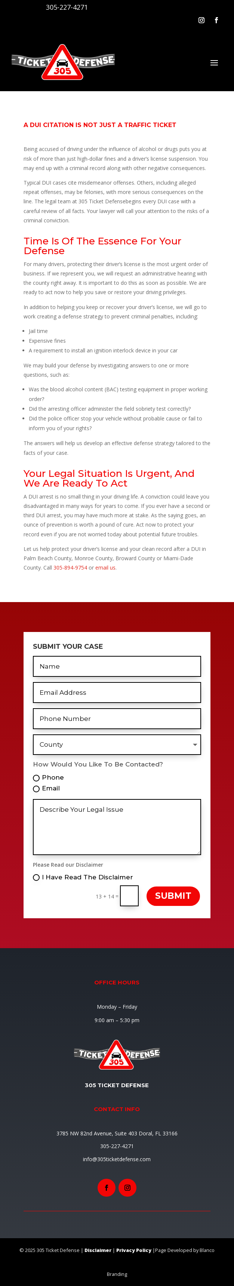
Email (46, 788)
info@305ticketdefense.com (117, 1159)
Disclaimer (97, 1250)
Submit (173, 896)
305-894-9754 (70, 567)
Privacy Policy (133, 1250)
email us (105, 567)
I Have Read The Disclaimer (83, 877)
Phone (48, 777)
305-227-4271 (67, 7)
